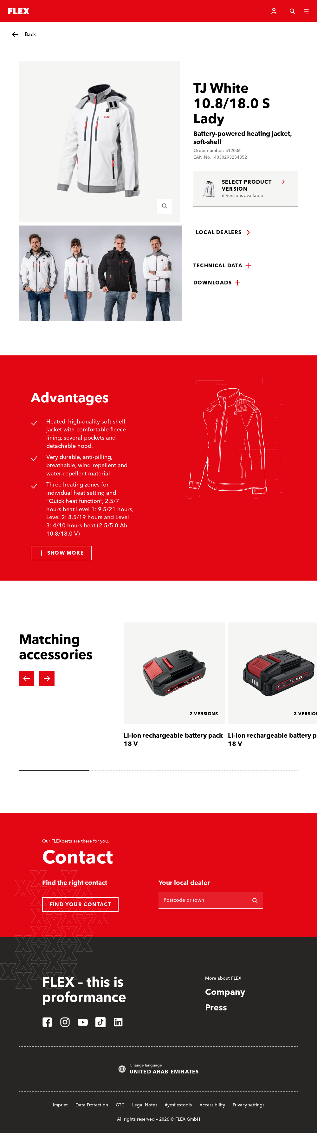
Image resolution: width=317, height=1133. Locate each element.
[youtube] (83, 1022)
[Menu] (306, 11)
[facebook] (47, 1022)
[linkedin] (118, 1022)
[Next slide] (47, 678)
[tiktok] (100, 1022)
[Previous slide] (26, 678)
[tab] (54, 770)
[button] (222, 265)
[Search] (292, 11)
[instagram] (65, 1022)
